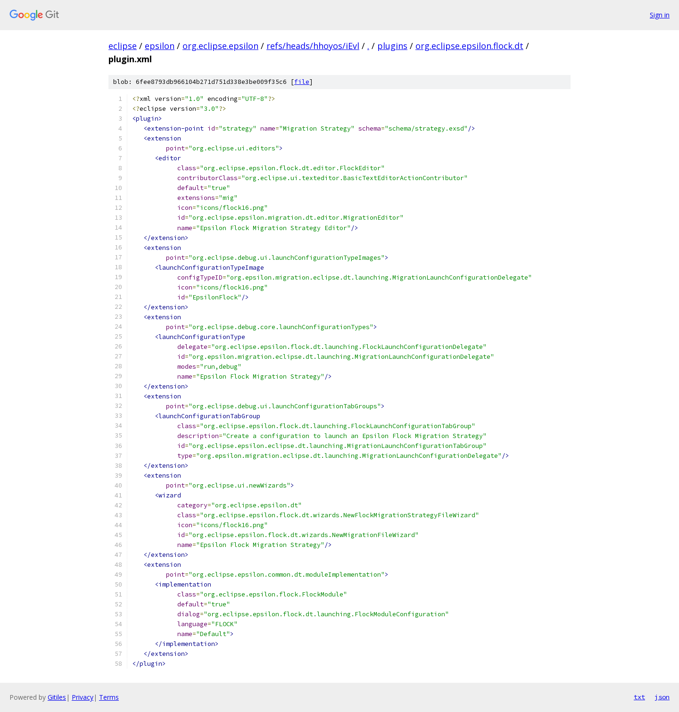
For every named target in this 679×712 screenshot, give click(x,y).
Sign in (660, 14)
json (662, 697)
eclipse (122, 45)
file (301, 82)
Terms (109, 697)
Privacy (82, 697)
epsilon (159, 45)
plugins (392, 45)
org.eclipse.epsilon (220, 45)
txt (639, 697)
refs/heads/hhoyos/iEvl (312, 45)
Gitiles (57, 697)
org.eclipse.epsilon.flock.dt (469, 45)
